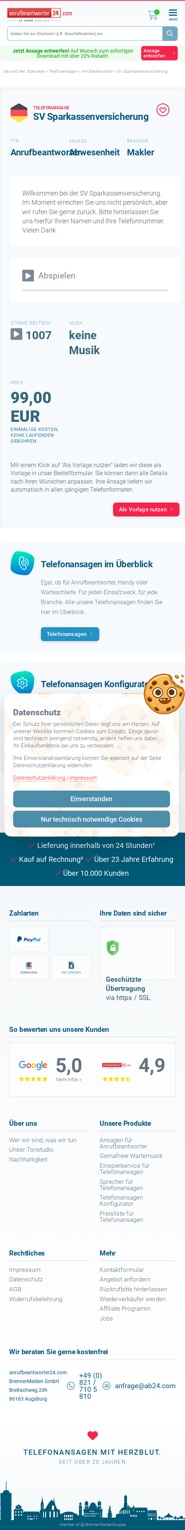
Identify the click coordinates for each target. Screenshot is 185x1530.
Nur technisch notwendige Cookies (91, 819)
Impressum (83, 778)
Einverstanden (91, 799)
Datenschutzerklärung (39, 778)
